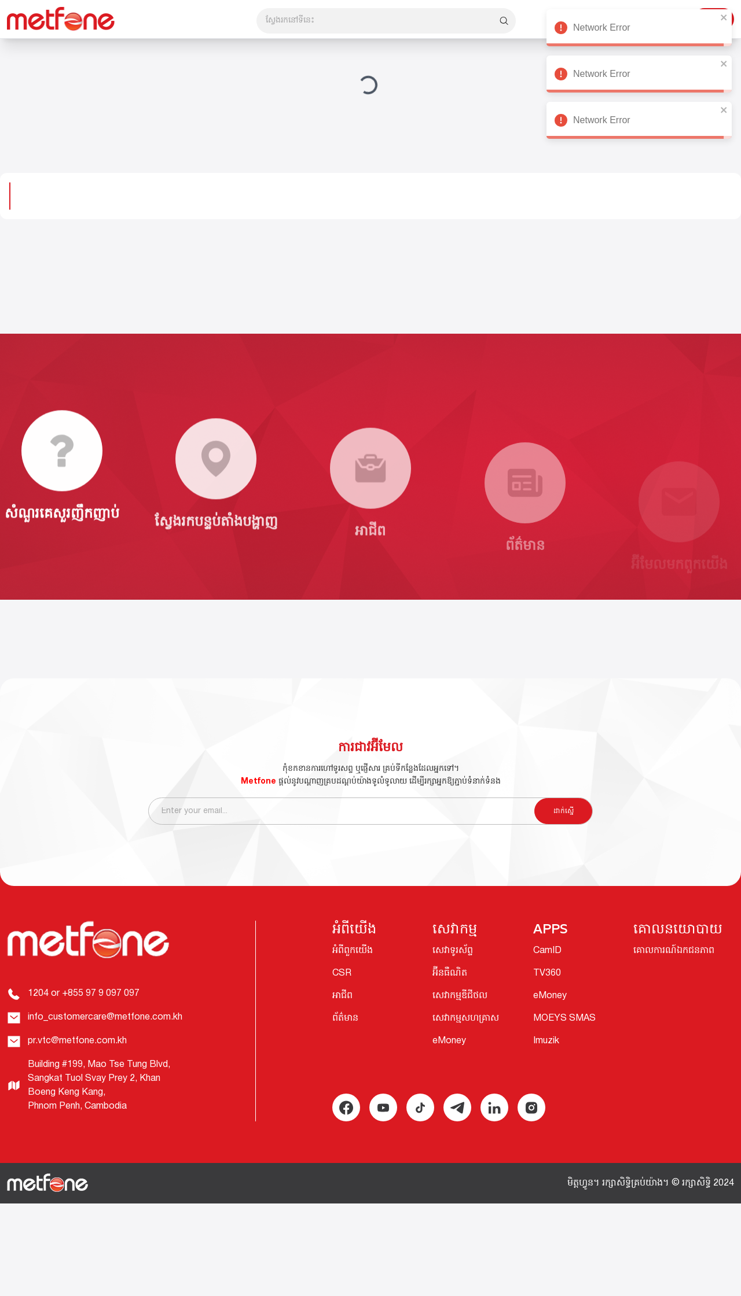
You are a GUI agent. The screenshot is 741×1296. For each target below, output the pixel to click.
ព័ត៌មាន (345, 1018)
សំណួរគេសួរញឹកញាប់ (62, 533)
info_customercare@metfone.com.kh (105, 1017)
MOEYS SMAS (564, 1018)
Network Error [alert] (638, 29)
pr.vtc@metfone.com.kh (77, 1041)
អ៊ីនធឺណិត (449, 973)
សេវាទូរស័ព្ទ (452, 951)
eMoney (449, 1041)
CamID (547, 951)
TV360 (547, 973)
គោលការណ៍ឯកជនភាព (673, 951)
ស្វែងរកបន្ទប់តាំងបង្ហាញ (216, 568)
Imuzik (546, 1041)
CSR (341, 973)
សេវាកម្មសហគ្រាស (465, 1018)
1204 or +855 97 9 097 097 (84, 993)
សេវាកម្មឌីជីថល (459, 996)
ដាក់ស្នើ (563, 821)
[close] (723, 17)
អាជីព (342, 996)
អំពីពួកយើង (352, 951)
